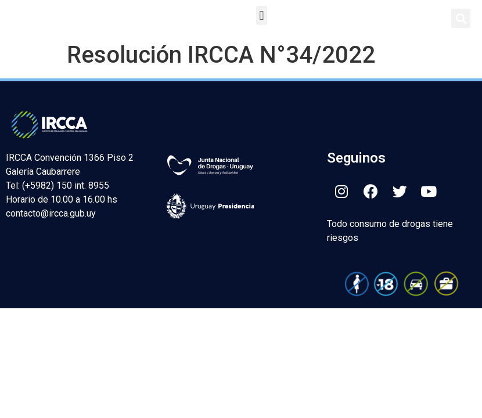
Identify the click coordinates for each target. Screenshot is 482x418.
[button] (261, 15)
